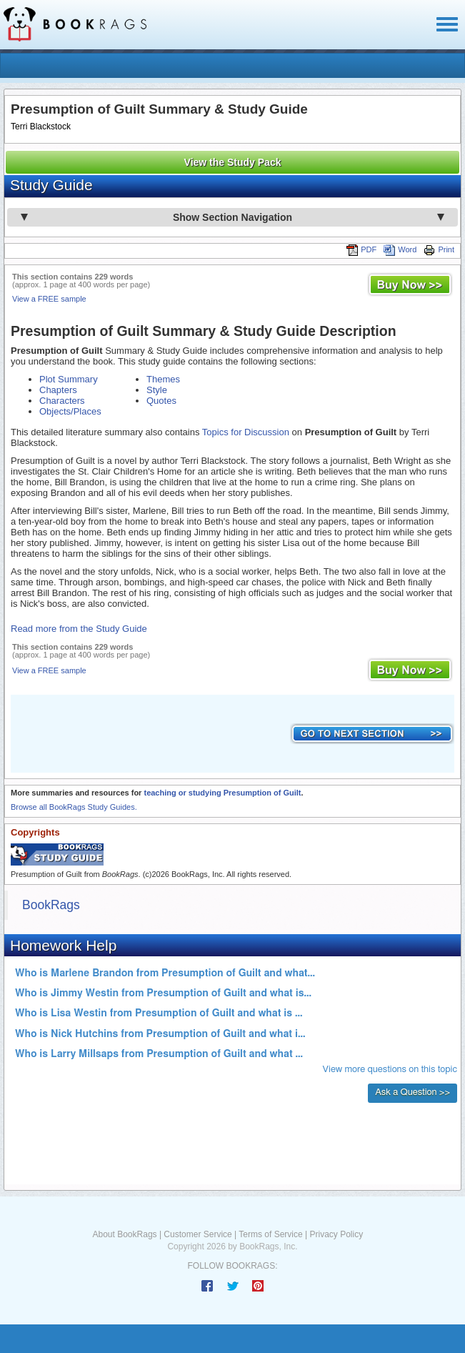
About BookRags (125, 1234)
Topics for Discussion (245, 432)
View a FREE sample (49, 298)
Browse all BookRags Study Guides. (74, 807)
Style (156, 390)
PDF (361, 249)
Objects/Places (70, 411)
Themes (163, 379)
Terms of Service (270, 1234)
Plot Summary (68, 379)
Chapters (58, 390)
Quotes (161, 400)
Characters (62, 400)
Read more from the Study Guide (79, 628)
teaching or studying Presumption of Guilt (222, 792)
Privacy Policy (336, 1234)
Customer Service (197, 1234)
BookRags (51, 905)
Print (439, 249)
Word (400, 249)
